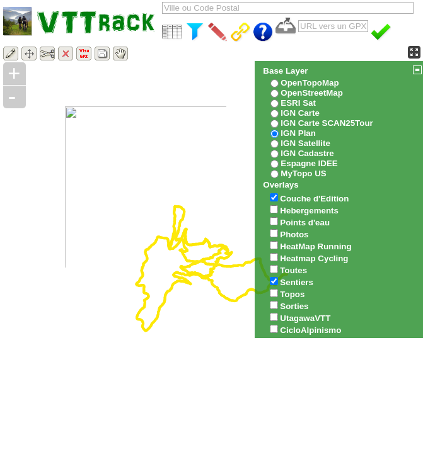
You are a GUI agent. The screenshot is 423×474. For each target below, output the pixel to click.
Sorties (294, 306)
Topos (292, 294)
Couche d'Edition (314, 198)
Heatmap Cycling (314, 258)
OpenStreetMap (312, 93)
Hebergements (309, 210)
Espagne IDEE (309, 163)
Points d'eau (305, 222)
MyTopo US (303, 173)
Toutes (293, 270)
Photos (294, 234)
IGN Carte (300, 113)
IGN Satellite (305, 143)
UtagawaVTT (305, 318)
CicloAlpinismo (310, 330)
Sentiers (296, 282)
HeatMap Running (315, 246)
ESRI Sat (298, 103)
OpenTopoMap (310, 82)
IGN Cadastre (307, 153)
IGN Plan (298, 133)
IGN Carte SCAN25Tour (327, 123)
